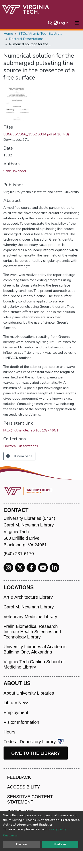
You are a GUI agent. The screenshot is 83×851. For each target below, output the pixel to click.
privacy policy (57, 829)
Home (8, 33)
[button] (55, 23)
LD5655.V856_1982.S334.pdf (36, 134)
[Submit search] (50, 23)
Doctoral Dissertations (26, 38)
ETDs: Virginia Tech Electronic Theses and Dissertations (40, 33)
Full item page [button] (19, 456)
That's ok (59, 844)
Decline (21, 844)
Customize (10, 835)
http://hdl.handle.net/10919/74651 (30, 430)
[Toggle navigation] (77, 23)
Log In (64, 23)
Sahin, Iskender (14, 171)
